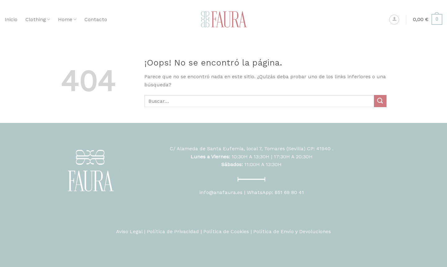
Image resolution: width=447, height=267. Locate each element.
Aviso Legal (129, 231)
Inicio (11, 19)
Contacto (95, 19)
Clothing (37, 19)
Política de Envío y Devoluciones (292, 231)
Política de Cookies (226, 231)
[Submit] (380, 101)
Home (67, 19)
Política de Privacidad (173, 231)
